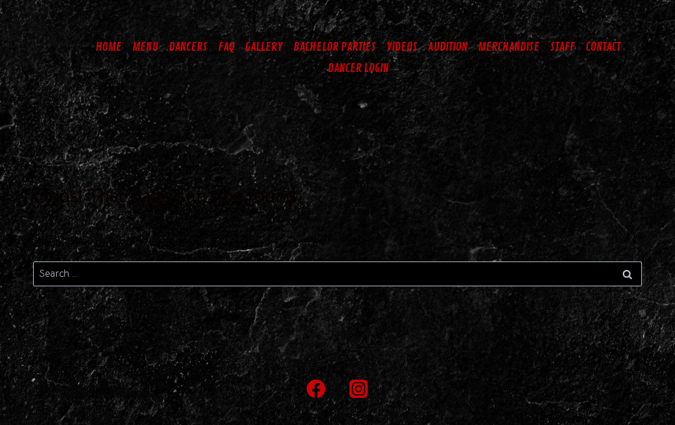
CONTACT (603, 47)
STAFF (562, 47)
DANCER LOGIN (358, 68)
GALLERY (264, 47)
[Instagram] (359, 388)
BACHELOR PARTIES (334, 47)
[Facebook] (316, 388)
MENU (145, 47)
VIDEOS (402, 47)
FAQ (226, 47)
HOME (109, 47)
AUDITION (448, 47)
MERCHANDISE (509, 47)
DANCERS (188, 47)
